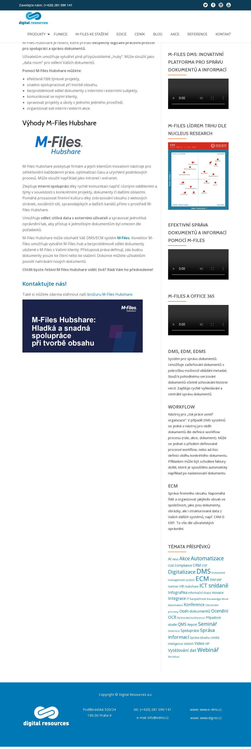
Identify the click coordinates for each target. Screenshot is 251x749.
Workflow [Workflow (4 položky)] (173, 659)
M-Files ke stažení (92, 34)
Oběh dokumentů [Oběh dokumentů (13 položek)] (194, 612)
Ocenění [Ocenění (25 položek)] (219, 612)
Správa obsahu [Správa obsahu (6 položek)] (200, 640)
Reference (198, 34)
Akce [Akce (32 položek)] (184, 558)
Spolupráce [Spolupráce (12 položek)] (190, 632)
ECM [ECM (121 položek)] (202, 578)
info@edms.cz (158, 720)
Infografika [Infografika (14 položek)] (177, 593)
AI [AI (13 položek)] (169, 558)
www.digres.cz (210, 720)
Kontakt (223, 34)
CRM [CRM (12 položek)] (197, 565)
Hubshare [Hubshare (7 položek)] (192, 587)
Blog (157, 34)
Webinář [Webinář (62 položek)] (208, 652)
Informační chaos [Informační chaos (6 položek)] (199, 593)
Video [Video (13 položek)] (199, 645)
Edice (121, 34)
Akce (175, 34)
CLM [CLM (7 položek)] (171, 565)
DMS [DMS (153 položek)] (203, 571)
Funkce (60, 34)
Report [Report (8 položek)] (192, 626)
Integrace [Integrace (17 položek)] (177, 599)
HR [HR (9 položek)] (181, 587)
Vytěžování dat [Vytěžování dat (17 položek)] (182, 652)
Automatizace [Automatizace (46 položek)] (207, 558)
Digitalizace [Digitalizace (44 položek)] (181, 571)
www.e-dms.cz (210, 711)
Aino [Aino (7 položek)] (175, 559)
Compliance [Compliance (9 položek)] (183, 565)
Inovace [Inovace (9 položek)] (218, 593)
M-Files (123, 237)
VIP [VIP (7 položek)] (207, 646)
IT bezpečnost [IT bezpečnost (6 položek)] (196, 600)
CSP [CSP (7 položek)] (204, 565)
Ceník (140, 34)
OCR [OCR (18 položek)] (172, 619)
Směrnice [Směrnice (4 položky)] (174, 633)
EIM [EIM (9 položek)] (213, 580)
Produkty (36, 34)
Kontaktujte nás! (43, 283)
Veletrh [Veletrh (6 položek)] (189, 646)
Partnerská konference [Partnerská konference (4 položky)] (191, 619)
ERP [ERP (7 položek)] (219, 580)
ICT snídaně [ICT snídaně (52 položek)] (214, 586)
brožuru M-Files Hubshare (109, 294)
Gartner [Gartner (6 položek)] (173, 587)
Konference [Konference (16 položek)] (194, 606)
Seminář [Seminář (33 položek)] (207, 625)
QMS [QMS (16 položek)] (182, 625)
